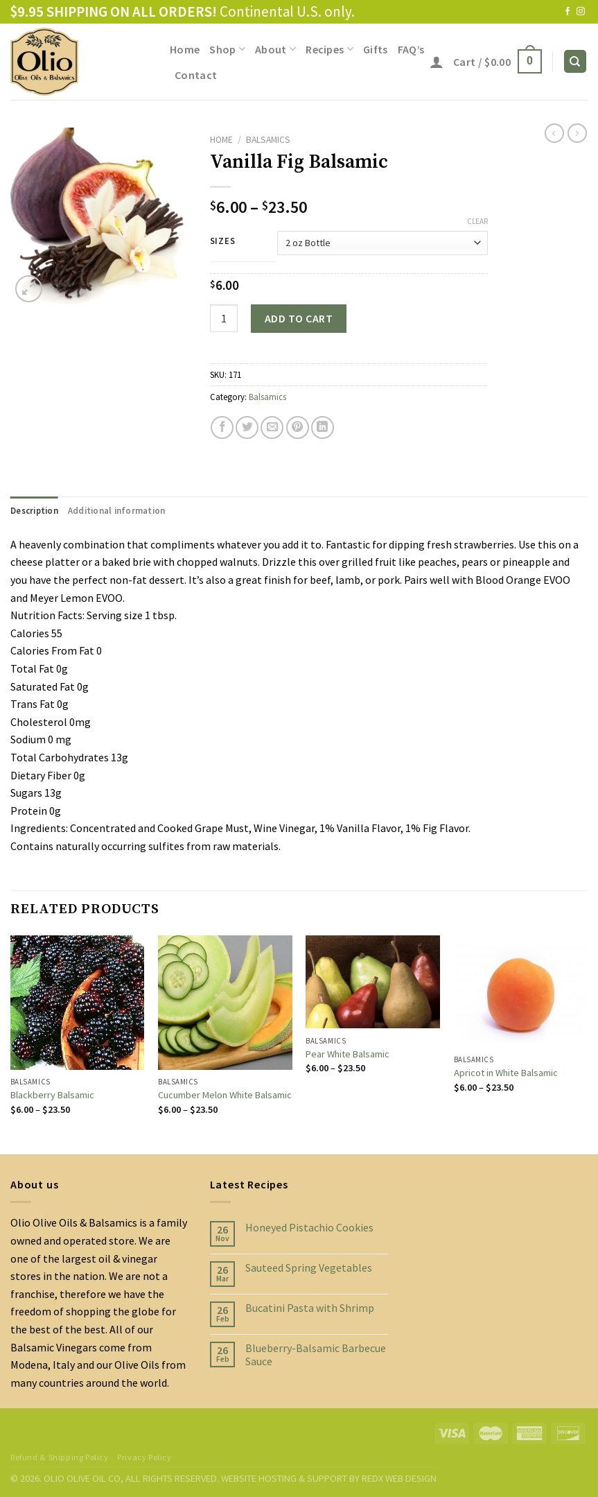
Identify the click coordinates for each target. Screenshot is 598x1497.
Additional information (117, 510)
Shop (227, 49)
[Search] (575, 61)
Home (185, 49)
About (275, 49)
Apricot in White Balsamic (506, 1072)
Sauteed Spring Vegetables (308, 1267)
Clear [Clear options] (477, 221)
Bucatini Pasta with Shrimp (309, 1308)
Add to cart (299, 318)
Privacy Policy (144, 1457)
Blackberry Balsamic (52, 1095)
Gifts (375, 49)
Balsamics (268, 140)
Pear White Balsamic (347, 1054)
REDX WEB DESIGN (399, 1478)
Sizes (223, 241)
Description (34, 510)
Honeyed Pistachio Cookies (309, 1227)
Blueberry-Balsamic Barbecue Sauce (315, 1355)
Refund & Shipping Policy (59, 1457)
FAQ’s (411, 49)
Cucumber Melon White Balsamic (225, 1095)
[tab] (34, 510)
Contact (196, 75)
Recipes (329, 49)
